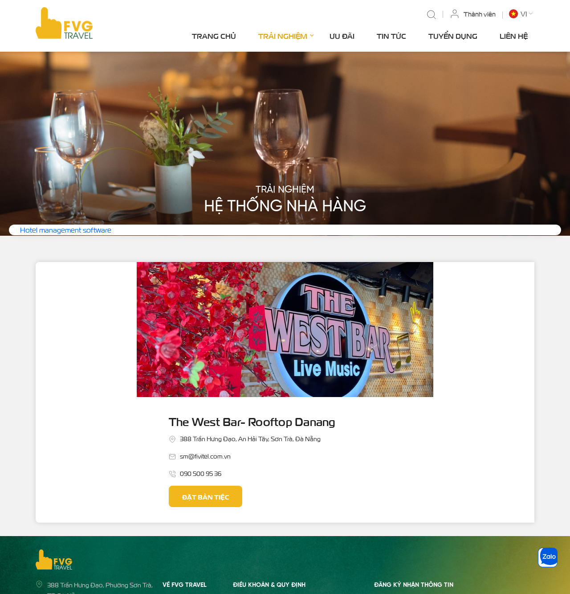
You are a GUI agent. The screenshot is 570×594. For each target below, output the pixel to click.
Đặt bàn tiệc (325, 362)
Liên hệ (514, 36)
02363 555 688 (68, 536)
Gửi (522, 497)
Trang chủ (214, 36)
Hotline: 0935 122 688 (77, 518)
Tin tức (391, 36)
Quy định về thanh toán (265, 510)
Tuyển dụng (452, 36)
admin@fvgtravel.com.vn (82, 501)
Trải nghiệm (286, 35)
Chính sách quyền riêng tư (268, 527)
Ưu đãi (342, 36)
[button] (521, 13)
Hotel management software (65, 229)
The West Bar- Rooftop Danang (376, 286)
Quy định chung (255, 492)
